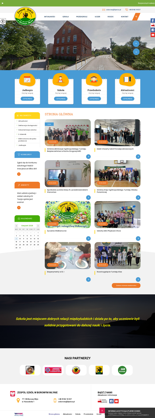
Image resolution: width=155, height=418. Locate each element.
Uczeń (97, 17)
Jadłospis (22, 145)
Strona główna (59, 114)
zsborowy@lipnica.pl (111, 10)
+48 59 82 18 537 (132, 9)
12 (27, 239)
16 (16, 242)
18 (23, 242)
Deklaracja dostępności (27, 125)
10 (20, 239)
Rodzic (111, 17)
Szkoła (66, 17)
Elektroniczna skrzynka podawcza (27, 140)
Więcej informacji (19, 174)
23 (16, 245)
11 (23, 239)
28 (34, 245)
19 (27, 242)
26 (27, 245)
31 (20, 248)
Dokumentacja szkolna (27, 130)
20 (31, 242)
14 (34, 239)
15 (38, 239)
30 (16, 248)
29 (38, 245)
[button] (2, 3)
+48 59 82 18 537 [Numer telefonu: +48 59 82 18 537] (65, 399)
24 (20, 245)
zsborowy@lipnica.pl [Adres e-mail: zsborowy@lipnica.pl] (66, 402)
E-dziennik (22, 134)
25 (23, 245)
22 (38, 242)
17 (20, 242)
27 (31, 245)
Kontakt (124, 17)
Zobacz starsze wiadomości (126, 285)
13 (30, 239)
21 (34, 242)
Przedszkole (81, 17)
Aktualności (49, 17)
